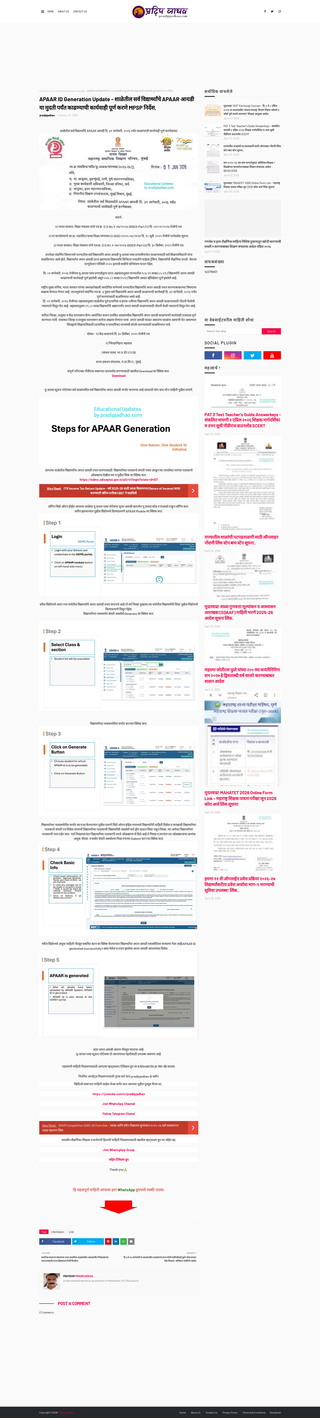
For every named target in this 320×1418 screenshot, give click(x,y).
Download (118, 375)
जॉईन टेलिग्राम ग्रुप (119, 1159)
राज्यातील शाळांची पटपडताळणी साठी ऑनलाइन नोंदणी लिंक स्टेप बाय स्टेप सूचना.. (252, 148)
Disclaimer (275, 1412)
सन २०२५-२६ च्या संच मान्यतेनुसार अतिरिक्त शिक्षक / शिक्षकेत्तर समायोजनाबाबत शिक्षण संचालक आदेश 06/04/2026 (249, 166)
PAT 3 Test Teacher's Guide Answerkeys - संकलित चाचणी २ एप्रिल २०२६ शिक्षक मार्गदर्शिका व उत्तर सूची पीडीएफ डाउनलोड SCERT (252, 130)
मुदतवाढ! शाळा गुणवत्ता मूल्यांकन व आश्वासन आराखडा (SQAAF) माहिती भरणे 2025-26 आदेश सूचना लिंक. (240, 612)
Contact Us (80, 11)
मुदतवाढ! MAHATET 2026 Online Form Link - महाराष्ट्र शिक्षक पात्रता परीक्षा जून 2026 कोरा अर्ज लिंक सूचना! (252, 185)
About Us (63, 11)
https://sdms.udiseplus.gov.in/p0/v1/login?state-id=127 (119, 479)
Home (50, 11)
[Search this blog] (233, 331)
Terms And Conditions (254, 1412)
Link (50, 90)
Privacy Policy (229, 1412)
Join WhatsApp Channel (118, 1104)
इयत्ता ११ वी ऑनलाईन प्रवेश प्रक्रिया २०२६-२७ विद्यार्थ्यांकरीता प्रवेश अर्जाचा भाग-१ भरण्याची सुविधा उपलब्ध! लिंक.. (240, 884)
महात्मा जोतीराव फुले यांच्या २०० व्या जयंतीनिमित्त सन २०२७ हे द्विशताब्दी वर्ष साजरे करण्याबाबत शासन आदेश (242, 675)
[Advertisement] (160, 54)
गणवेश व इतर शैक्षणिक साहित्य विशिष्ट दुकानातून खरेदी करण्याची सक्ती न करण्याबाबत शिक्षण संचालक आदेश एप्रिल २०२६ (243, 243)
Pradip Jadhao (66, 1412)
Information (58, 1231)
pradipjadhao (47, 115)
